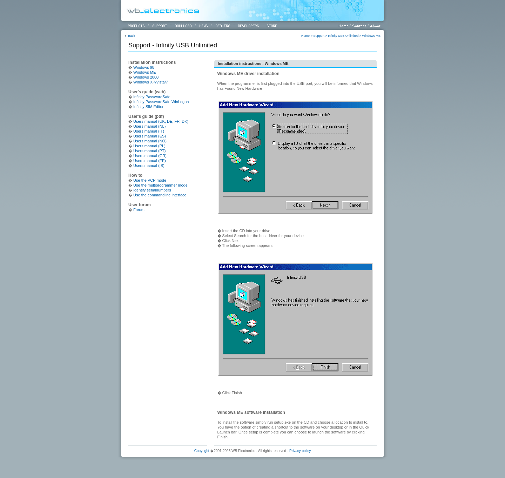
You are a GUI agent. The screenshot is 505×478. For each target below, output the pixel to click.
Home (305, 36)
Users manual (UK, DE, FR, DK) (160, 121)
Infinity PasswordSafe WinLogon (161, 102)
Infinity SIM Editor (148, 107)
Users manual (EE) (149, 161)
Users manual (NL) (149, 126)
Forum (138, 210)
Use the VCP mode (149, 180)
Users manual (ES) (149, 136)
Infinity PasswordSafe (151, 97)
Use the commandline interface (160, 195)
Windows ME (371, 36)
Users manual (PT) (149, 151)
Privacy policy (300, 451)
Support (318, 36)
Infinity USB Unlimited (343, 36)
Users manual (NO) (150, 141)
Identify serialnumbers (152, 190)
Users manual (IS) (148, 165)
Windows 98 (143, 67)
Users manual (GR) (150, 156)
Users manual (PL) (149, 146)
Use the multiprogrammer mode (160, 185)
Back (131, 36)
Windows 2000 (146, 77)
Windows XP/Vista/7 (150, 82)
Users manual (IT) (148, 131)
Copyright (201, 451)
